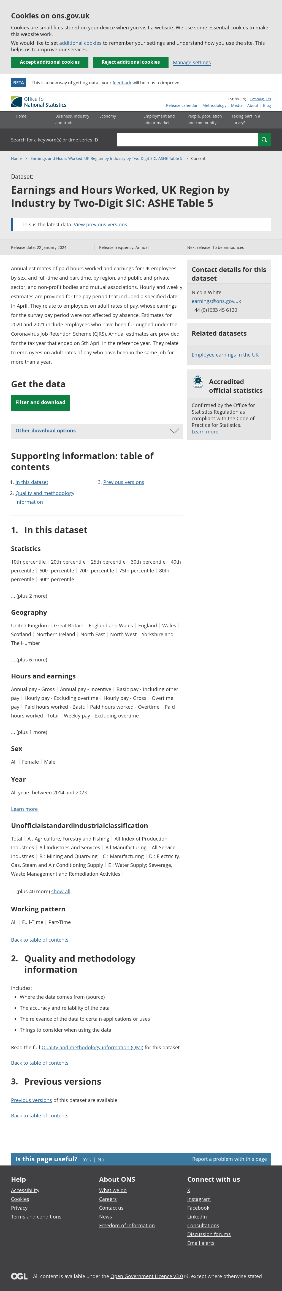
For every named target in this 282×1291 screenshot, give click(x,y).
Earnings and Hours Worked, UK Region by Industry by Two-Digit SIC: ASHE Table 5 (107, 158)
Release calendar (182, 105)
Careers (108, 1199)
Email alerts (201, 1243)
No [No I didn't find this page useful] (100, 1159)
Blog (267, 105)
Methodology (214, 105)
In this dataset (31, 482)
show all (60, 891)
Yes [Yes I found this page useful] (87, 1159)
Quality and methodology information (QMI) (92, 1047)
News (105, 1216)
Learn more (205, 431)
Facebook (198, 1207)
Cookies (20, 1199)
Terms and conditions (36, 1216)
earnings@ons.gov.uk (216, 301)
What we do (113, 1190)
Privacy (19, 1207)
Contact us (111, 1207)
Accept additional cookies (50, 62)
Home (21, 116)
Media (237, 105)
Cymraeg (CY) (260, 99)
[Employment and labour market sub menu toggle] (161, 120)
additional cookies (80, 43)
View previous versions (100, 224)
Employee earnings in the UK (225, 354)
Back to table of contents (40, 939)
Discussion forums (209, 1234)
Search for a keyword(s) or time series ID (54, 140)
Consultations (203, 1225)
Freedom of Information (127, 1225)
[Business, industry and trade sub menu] (73, 120)
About (252, 105)
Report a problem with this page (229, 1159)
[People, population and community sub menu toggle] (205, 120)
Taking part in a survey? (246, 119)
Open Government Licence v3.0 (146, 1276)
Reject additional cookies (131, 62)
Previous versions (123, 482)
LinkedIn (197, 1216)
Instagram (199, 1199)
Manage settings (192, 62)
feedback (122, 83)
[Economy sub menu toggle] (117, 120)
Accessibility (25, 1190)
